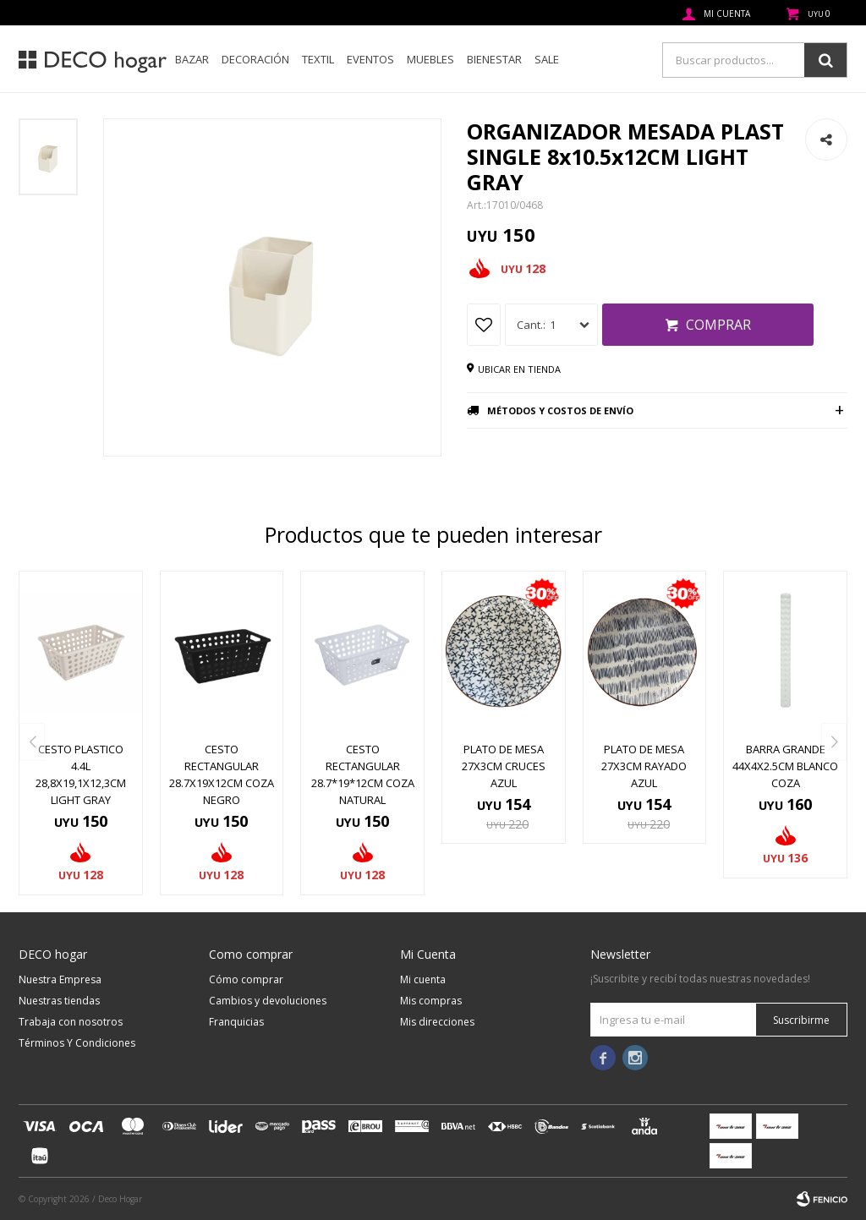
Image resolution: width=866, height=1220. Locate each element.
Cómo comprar (246, 979)
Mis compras (431, 1000)
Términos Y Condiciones (77, 1043)
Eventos (370, 59)
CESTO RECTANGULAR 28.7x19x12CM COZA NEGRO (221, 774)
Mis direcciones (437, 1022)
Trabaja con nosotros (71, 1022)
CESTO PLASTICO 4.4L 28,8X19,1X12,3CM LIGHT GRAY (81, 774)
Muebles (430, 59)
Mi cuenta (423, 979)
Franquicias (236, 1022)
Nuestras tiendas (59, 1000)
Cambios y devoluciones (267, 1000)
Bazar (192, 59)
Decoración (255, 59)
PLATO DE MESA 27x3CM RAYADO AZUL (644, 766)
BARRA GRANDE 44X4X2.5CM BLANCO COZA (785, 766)
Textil (318, 59)
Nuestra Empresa (60, 979)
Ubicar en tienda (519, 369)
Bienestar (494, 59)
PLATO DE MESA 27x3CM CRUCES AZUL (503, 766)
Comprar (718, 324)
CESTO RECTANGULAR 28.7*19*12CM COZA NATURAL (362, 774)
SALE (546, 59)
